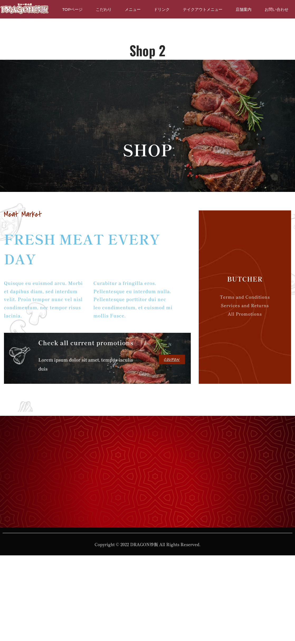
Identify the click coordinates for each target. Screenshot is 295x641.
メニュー (133, 9)
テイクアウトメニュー (202, 9)
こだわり (104, 9)
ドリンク (162, 9)
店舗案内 (243, 9)
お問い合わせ (276, 9)
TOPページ (72, 9)
